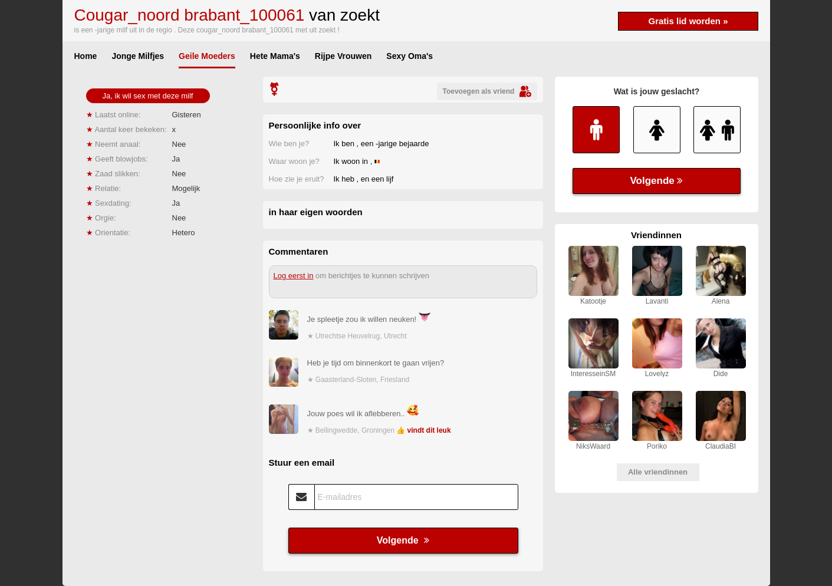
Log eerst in (294, 275)
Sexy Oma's (409, 56)
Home (85, 56)
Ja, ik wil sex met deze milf (148, 95)
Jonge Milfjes (137, 56)
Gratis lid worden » (688, 21)
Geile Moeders (207, 56)
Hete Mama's (275, 56)
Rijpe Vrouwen (343, 56)
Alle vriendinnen (658, 472)
